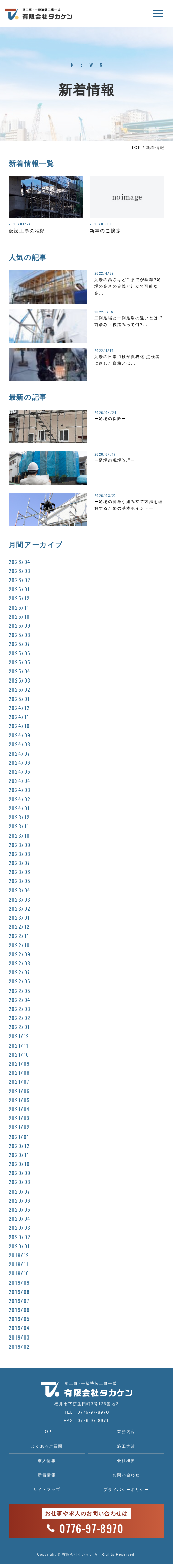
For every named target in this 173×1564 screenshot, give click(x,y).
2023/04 (20, 890)
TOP (136, 147)
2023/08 (20, 853)
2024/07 (19, 753)
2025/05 (20, 662)
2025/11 (19, 607)
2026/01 (19, 589)
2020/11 (19, 1154)
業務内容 (126, 1431)
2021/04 (19, 1109)
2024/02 (20, 799)
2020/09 (20, 1172)
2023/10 (19, 835)
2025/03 (20, 680)
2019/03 (19, 1337)
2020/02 (20, 1237)
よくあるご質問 (47, 1446)
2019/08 (19, 1291)
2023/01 (19, 917)
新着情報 (47, 1475)
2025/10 (19, 616)
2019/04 (19, 1327)
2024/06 (20, 762)
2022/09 (20, 954)
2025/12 (19, 598)
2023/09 (20, 844)
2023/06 (20, 871)
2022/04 (20, 999)
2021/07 (19, 1081)
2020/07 (19, 1191)
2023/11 (19, 826)
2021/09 (19, 1063)
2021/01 (19, 1136)
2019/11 (19, 1264)
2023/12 (19, 817)
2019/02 (19, 1346)
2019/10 (19, 1273)
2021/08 (19, 1072)
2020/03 (20, 1227)
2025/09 (20, 625)
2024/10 (19, 725)
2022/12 (19, 926)
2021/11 (19, 1045)
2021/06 (19, 1091)
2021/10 (19, 1054)
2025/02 (20, 689)
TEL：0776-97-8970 (86, 1412)
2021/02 (19, 1127)
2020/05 (20, 1209)
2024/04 (20, 780)
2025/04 (20, 671)
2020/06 (20, 1200)
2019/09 (19, 1282)
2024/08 (20, 744)
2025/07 (19, 643)
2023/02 (20, 908)
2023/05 (20, 881)
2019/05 (19, 1318)
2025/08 (20, 634)
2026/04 (20, 561)
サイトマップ (47, 1489)
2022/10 (19, 945)
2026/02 (20, 580)
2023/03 (20, 899)
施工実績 (126, 1446)
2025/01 (19, 698)
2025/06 (20, 653)
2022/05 (20, 990)
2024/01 (19, 808)
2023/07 (19, 862)
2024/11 (19, 716)
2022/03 (20, 1008)
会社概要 (126, 1460)
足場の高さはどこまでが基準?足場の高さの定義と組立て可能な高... (127, 286)
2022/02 (20, 1017)
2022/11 (19, 935)
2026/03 (20, 570)
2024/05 (20, 771)
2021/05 (19, 1100)
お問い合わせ (126, 1475)
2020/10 (19, 1163)
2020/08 (20, 1181)
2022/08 (20, 963)
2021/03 (19, 1118)
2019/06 (19, 1309)
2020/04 (20, 1218)
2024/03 (20, 789)
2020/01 (19, 1246)
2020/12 (19, 1145)
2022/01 (19, 1026)
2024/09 (20, 735)
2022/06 (20, 981)
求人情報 (47, 1460)
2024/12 (19, 707)
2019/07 (19, 1300)
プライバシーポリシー (126, 1489)
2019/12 (19, 1255)
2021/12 (19, 1036)
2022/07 (19, 972)
